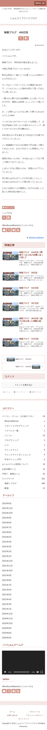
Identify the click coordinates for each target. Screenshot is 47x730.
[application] (23, 662)
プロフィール (34, 712)
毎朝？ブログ (8, 207)
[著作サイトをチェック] (4, 230)
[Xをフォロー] (9, 230)
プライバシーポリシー (34, 715)
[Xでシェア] (20, 38)
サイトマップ (23, 719)
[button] (26, 38)
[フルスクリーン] (41, 672)
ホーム (12, 712)
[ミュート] (37, 672)
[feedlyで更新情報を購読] (13, 230)
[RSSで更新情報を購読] (18, 230)
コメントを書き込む (24, 385)
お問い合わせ (12, 715)
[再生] (5, 672)
